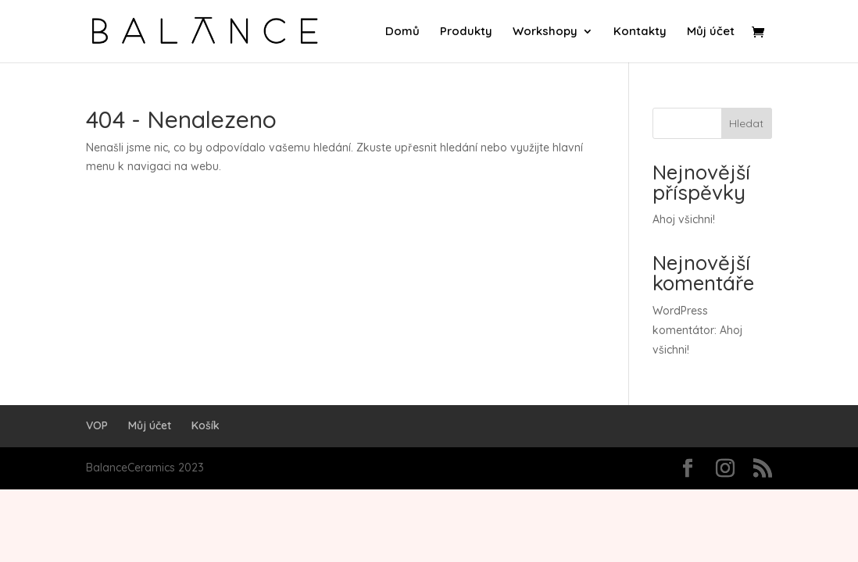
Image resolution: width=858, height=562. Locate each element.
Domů (402, 32)
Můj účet (711, 32)
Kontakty (640, 32)
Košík (205, 425)
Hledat (746, 123)
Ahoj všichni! (683, 219)
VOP (97, 425)
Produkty (466, 32)
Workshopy (545, 32)
